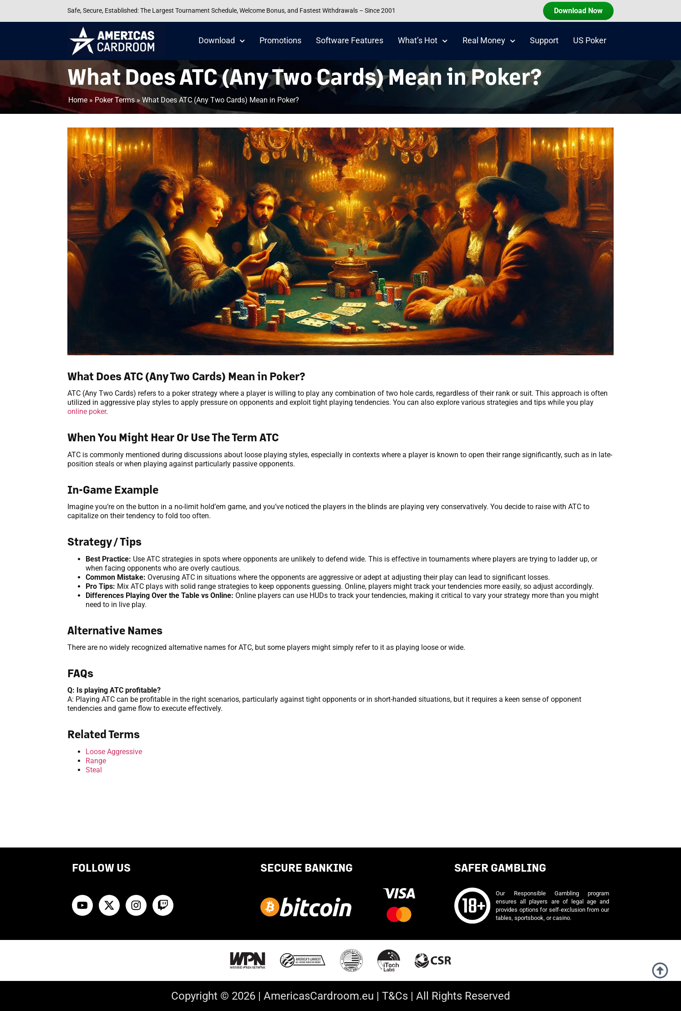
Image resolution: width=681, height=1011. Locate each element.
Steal (94, 770)
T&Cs (395, 996)
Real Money (488, 41)
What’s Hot (422, 41)
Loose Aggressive (114, 751)
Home (77, 100)
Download (221, 41)
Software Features (349, 40)
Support (544, 40)
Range (96, 760)
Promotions (280, 40)
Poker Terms (115, 100)
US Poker (589, 40)
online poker (86, 411)
